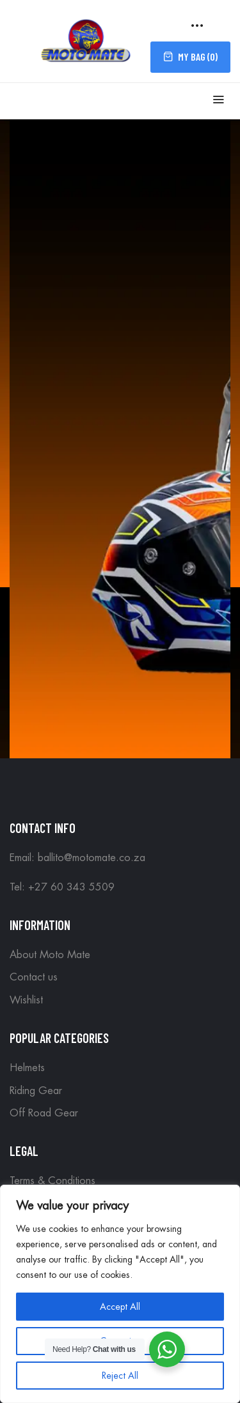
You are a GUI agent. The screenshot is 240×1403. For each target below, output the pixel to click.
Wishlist (26, 1000)
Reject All (120, 1375)
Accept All (120, 1306)
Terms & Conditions (52, 1181)
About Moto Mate (50, 955)
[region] (120, 1294)
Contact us (34, 977)
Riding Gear (36, 1091)
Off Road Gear (44, 1113)
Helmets (27, 1068)
